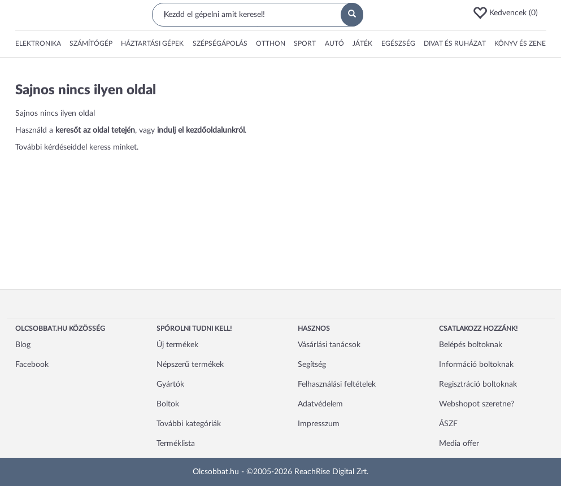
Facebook (32, 365)
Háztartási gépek (152, 43)
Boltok (167, 404)
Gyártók (170, 384)
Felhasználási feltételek (337, 384)
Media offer (459, 444)
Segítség (312, 365)
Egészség (398, 43)
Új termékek (177, 345)
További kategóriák (188, 424)
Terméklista (175, 444)
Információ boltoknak (476, 365)
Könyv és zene (520, 43)
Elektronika (38, 43)
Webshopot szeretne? (476, 404)
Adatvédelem (320, 404)
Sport (305, 43)
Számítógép (90, 43)
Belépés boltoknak (470, 345)
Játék (362, 43)
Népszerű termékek (190, 365)
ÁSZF (448, 424)
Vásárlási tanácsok (329, 345)
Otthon (270, 43)
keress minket (113, 147)
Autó (334, 43)
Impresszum (319, 424)
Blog (23, 345)
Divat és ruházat (455, 43)
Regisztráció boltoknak (478, 384)
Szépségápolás (220, 43)
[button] (509, 13)
